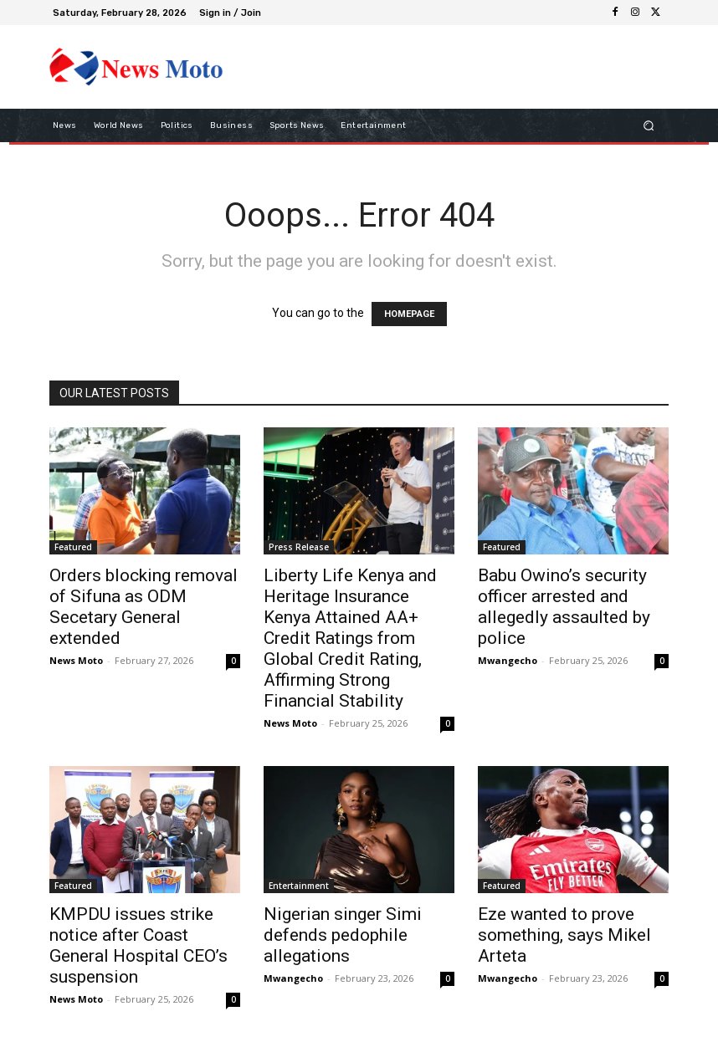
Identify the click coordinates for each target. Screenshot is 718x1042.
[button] (649, 125)
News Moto (76, 660)
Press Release (299, 547)
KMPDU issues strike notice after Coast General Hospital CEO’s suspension (138, 945)
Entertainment (299, 885)
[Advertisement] (437, 66)
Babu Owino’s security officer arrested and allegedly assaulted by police (564, 606)
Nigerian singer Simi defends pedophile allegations (343, 935)
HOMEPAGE (409, 314)
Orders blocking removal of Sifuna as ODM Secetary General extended (143, 606)
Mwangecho (507, 660)
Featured (73, 547)
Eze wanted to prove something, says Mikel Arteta (564, 935)
